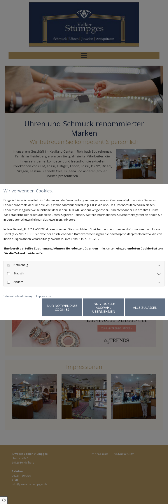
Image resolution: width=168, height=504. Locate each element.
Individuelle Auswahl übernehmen (103, 307)
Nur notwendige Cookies (62, 307)
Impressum (43, 296)
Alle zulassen (145, 307)
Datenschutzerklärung (17, 296)
